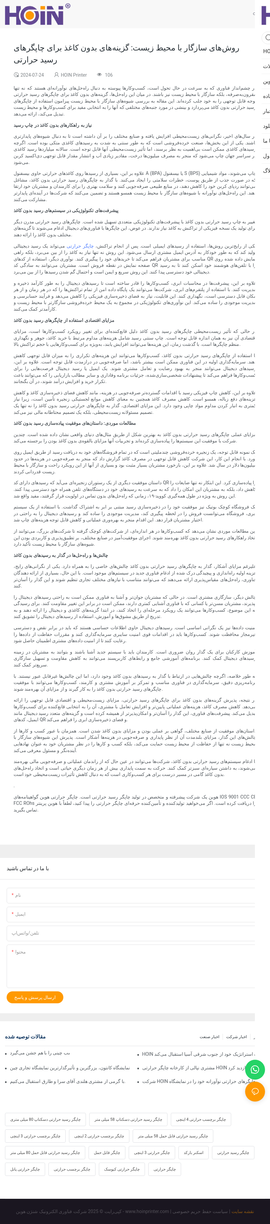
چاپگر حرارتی (80, 246)
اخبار (258, 1036)
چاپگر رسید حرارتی (233, 1152)
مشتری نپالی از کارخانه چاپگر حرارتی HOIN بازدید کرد (194, 1067)
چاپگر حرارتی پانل (25, 1169)
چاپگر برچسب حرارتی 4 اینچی (201, 1119)
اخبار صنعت (209, 1036)
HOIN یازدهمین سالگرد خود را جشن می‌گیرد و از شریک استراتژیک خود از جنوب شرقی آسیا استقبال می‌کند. (203, 1054)
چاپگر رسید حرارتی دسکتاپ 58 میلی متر (128, 1119)
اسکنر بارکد (193, 1152)
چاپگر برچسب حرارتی (72, 1169)
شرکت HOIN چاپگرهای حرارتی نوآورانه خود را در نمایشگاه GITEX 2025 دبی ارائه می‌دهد (203, 1081)
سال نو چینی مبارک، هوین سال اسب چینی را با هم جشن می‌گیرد (40, 1052)
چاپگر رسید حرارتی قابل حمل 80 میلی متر (45, 1152)
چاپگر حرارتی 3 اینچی (152, 1152)
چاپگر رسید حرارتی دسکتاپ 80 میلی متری (45, 1119)
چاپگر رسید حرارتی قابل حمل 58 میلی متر (173, 1136)
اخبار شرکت (236, 1036)
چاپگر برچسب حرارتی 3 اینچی (35, 1136)
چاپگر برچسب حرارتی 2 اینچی (99, 1136)
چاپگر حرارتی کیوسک (122, 1169)
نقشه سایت (243, 1211)
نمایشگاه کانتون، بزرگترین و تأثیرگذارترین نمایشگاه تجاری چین (70, 1067)
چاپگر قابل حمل (107, 1152)
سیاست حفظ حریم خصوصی (200, 1211)
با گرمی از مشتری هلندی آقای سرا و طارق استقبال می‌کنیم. (67, 1081)
